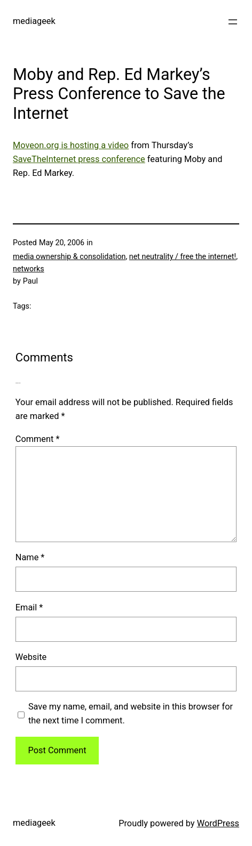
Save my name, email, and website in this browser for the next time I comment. (130, 714)
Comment (37, 439)
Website (30, 657)
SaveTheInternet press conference (79, 159)
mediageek (34, 21)
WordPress (218, 823)
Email (29, 607)
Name (30, 557)
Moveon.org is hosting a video (71, 145)
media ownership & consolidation (69, 256)
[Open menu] (232, 21)
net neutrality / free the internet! (182, 256)
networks (28, 268)
